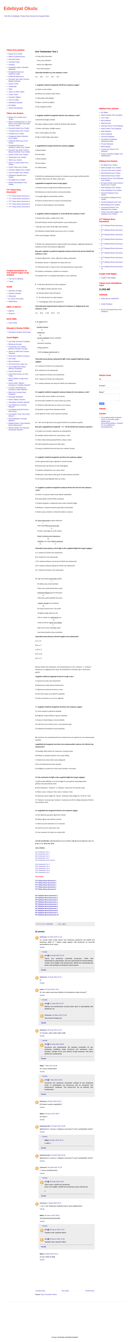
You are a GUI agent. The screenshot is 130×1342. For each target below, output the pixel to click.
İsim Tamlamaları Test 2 (42, 852)
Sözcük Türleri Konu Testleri (18, 154)
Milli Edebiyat (105, 147)
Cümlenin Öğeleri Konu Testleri (19, 170)
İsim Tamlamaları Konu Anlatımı (45, 860)
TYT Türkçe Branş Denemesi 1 (19, 196)
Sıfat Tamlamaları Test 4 (42, 870)
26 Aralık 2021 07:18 (54, 1167)
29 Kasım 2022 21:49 (57, 1239)
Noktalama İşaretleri (15, 102)
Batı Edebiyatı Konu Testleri (110, 173)
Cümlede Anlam (14, 62)
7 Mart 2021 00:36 (50, 1066)
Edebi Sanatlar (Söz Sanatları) (111, 115)
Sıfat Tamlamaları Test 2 (42, 866)
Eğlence (11, 311)
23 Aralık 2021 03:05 (58, 1126)
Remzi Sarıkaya (14, 361)
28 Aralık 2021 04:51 (57, 1182)
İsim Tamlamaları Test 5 (42, 858)
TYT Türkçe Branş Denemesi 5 (45, 889)
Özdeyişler (12, 296)
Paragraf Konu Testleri (16, 134)
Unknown (43, 937)
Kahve (42, 989)
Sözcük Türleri (13, 84)
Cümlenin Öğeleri (14, 97)
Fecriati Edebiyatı (107, 144)
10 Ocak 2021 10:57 (52, 989)
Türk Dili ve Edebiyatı (15, 279)
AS (46, 955)
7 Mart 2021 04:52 (56, 1080)
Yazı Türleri (105, 118)
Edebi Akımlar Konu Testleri (110, 176)
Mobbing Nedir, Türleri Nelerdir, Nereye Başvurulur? (19, 424)
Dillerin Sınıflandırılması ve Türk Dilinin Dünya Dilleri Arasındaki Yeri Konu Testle (19, 124)
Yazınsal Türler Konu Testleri (111, 170)
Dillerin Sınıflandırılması (16, 56)
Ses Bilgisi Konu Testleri (16, 180)
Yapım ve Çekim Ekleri (16, 92)
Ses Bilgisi (12, 105)
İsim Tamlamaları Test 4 (42, 856)
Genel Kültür (12, 323)
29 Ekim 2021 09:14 (54, 1101)
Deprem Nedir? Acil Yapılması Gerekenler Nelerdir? (18, 429)
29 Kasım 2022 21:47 (57, 1230)
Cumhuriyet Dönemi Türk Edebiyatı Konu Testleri (110, 208)
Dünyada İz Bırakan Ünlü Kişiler (19, 332)
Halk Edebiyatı (106, 131)
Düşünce (11, 313)
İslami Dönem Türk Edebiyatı (111, 128)
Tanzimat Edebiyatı (107, 136)
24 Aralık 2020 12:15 (57, 955)
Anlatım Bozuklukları (15, 108)
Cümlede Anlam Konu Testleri (18, 131)
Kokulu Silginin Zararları (16, 399)
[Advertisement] (62, 33)
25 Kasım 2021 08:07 (51, 1114)
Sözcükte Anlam (14, 59)
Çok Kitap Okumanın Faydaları (19, 341)
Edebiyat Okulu (21, 8)
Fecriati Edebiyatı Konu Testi (111, 202)
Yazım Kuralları (13, 100)
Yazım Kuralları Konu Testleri (18, 173)
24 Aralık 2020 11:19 (54, 937)
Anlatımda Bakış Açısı (16, 76)
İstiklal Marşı (12, 301)
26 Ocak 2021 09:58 (57, 1044)
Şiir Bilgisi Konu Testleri (109, 165)
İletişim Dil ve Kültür (15, 54)
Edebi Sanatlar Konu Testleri (111, 168)
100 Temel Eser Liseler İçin (17, 364)
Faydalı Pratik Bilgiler (108, 278)
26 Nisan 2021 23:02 (59, 1015)
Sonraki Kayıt (40, 1291)
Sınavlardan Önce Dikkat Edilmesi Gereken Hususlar (18, 348)
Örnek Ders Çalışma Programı (19, 356)
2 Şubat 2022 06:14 (54, 1203)
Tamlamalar (12, 86)
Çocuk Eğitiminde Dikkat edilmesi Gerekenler (17, 368)
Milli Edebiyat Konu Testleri (110, 205)
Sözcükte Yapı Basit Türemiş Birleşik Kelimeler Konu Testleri (19, 151)
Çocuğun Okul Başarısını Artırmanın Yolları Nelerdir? (17, 389)
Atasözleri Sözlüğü (15, 291)
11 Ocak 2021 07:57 (57, 1003)
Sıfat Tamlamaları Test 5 (42, 872)
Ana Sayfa (65, 1291)
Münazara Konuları (15, 344)
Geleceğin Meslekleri (15, 397)
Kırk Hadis (12, 359)
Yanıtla (42, 947)
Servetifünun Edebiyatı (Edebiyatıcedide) (109, 140)
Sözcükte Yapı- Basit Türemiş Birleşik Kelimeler (18, 80)
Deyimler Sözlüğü (14, 293)
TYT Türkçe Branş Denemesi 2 (45, 883)
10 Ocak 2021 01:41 (54, 977)
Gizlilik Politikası (106, 304)
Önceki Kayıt (89, 1291)
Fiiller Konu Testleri (15, 160)
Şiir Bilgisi (104, 112)
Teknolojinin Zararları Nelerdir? (19, 402)
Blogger (54, 1337)
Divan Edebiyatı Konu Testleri (111, 190)
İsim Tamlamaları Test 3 (42, 854)
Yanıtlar (44, 952)
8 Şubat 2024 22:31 (51, 1254)
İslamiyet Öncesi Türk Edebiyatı (112, 126)
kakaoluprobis (45, 1126)
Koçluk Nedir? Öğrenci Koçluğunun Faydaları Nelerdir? (19, 384)
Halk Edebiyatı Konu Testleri (111, 187)
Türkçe (10, 281)
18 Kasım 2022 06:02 (51, 1215)
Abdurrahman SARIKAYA (110, 298)
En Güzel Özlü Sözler (16, 299)
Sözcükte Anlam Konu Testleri (18, 128)
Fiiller (10, 89)
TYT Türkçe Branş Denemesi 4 (45, 887)
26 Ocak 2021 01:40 (54, 1030)
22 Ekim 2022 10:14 (56, 1140)
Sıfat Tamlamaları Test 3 (42, 868)
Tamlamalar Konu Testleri (17, 157)
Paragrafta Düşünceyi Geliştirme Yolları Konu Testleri (19, 146)
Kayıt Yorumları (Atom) (49, 1294)
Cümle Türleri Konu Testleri (17, 167)
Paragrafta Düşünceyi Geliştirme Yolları (16, 73)
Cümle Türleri (13, 94)
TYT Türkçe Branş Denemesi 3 (45, 885)
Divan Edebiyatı (106, 134)
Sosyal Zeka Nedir (14, 371)
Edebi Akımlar (106, 123)
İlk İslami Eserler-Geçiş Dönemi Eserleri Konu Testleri (112, 184)
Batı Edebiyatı (106, 120)
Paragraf (11, 65)
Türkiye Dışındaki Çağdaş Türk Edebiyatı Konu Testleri (112, 213)
